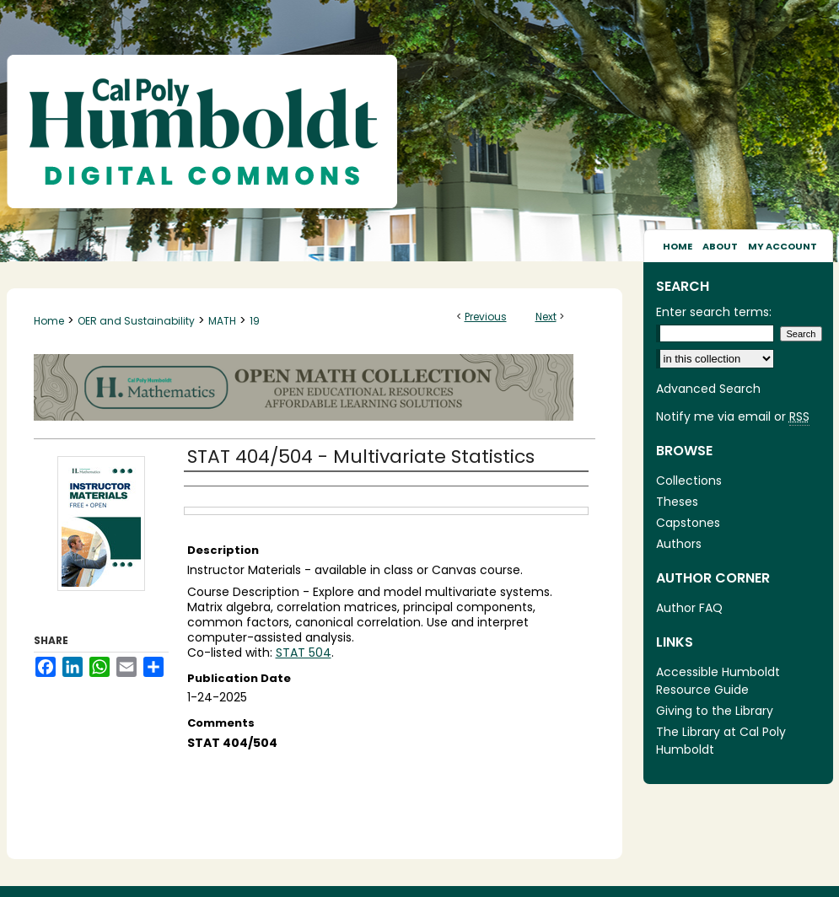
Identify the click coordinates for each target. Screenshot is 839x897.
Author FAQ (689, 607)
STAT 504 (303, 652)
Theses (677, 501)
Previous (486, 316)
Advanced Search (708, 388)
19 (255, 321)
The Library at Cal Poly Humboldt (721, 740)
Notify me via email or (732, 417)
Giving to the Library (714, 710)
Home (49, 321)
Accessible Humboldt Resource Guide (718, 680)
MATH (222, 321)
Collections (689, 480)
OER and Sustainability (136, 321)
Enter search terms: (714, 311)
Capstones (688, 522)
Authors (679, 543)
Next (546, 316)
